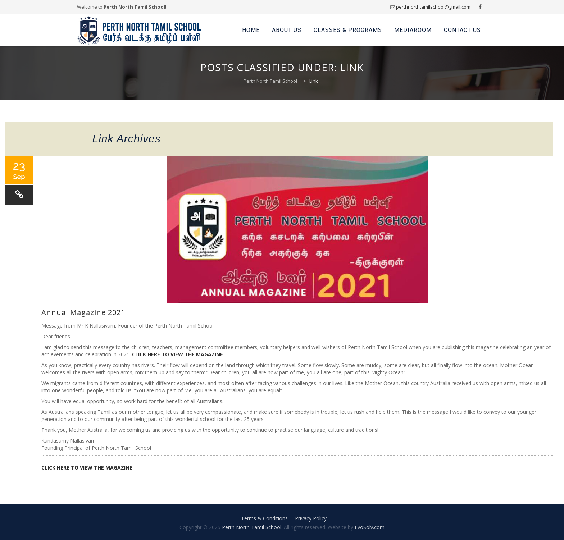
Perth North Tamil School (251, 527)
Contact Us (462, 30)
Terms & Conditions (264, 518)
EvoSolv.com (370, 527)
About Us (286, 30)
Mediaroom (413, 30)
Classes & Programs (348, 30)
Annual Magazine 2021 (83, 312)
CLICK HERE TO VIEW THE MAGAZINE (177, 354)
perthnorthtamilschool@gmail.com (433, 7)
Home (251, 30)
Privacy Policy (311, 518)
